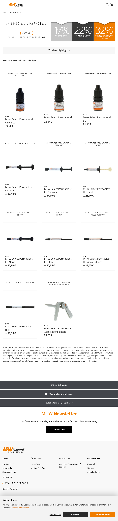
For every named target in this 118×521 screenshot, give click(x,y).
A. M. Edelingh (93, 472)
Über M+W (36, 458)
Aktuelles (64, 458)
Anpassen (75, 514)
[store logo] (16, 4)
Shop (5, 458)
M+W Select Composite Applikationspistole (57, 330)
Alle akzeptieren (102, 514)
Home (4, 12)
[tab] (16, 458)
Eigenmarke (93, 458)
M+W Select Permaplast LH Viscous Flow (96, 260)
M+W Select (92, 464)
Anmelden (59, 429)
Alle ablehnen (55, 514)
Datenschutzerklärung (19, 507)
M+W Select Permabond (58, 118)
